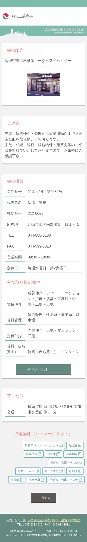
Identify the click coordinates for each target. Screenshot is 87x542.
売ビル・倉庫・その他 (64, 479)
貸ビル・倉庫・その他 (64, 462)
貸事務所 (31, 454)
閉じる (46, 498)
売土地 (72, 471)
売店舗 (14, 479)
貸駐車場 (71, 454)
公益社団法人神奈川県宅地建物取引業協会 (54, 520)
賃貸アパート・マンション (41, 445)
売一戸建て (51, 471)
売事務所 (34, 479)
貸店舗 (72, 445)
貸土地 (51, 454)
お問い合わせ (38, 369)
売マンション (26, 471)
